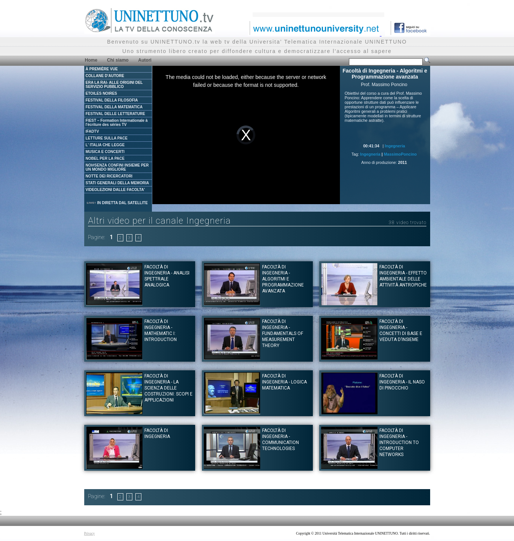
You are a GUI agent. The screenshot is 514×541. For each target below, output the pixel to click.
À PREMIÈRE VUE (102, 69)
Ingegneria (395, 146)
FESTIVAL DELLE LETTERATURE (115, 114)
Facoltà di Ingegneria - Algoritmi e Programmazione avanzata (283, 279)
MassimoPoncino (400, 154)
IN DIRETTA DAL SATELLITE (117, 203)
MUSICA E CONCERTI (105, 152)
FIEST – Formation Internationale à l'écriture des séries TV (117, 122)
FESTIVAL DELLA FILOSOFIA (112, 100)
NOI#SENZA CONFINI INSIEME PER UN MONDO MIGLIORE (117, 167)
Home (91, 60)
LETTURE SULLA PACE (107, 138)
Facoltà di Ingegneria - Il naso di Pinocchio (402, 382)
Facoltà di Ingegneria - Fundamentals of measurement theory (282, 333)
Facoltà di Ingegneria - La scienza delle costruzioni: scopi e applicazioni (168, 388)
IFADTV (92, 131)
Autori (145, 60)
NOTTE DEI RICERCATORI (109, 176)
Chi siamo (118, 60)
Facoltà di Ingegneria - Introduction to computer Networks (399, 442)
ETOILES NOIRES (101, 93)
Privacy (89, 533)
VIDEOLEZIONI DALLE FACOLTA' (115, 190)
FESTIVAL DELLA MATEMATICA (114, 107)
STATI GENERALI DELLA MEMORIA (117, 183)
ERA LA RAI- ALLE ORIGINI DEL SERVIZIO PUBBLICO (114, 84)
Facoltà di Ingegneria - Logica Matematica (284, 382)
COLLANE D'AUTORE (105, 76)
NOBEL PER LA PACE (105, 158)
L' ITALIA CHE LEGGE (105, 145)
